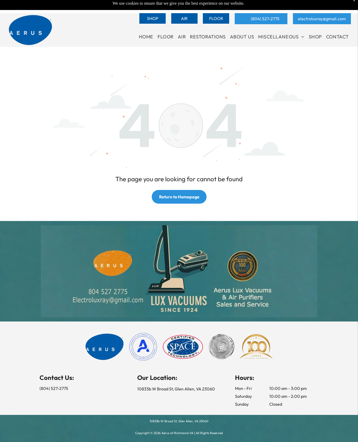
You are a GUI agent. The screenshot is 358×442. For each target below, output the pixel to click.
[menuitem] (146, 37)
